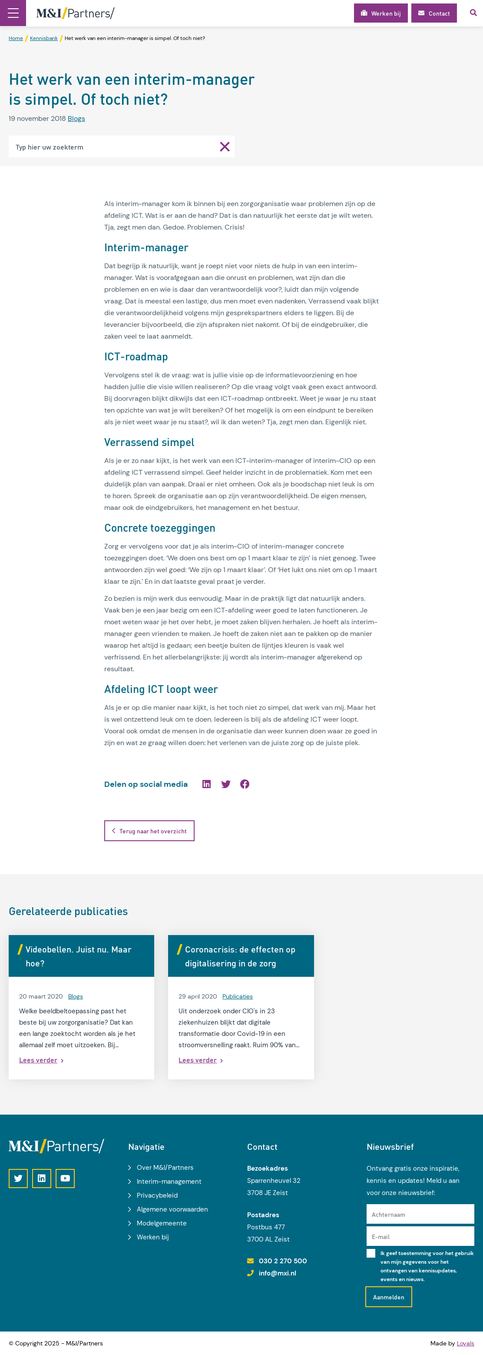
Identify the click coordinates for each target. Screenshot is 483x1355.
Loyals (465, 1343)
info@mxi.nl (277, 1273)
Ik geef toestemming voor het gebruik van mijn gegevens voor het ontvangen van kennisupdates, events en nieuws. (427, 1266)
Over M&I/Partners (165, 1167)
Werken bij (153, 1237)
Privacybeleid (157, 1195)
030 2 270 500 (283, 1261)
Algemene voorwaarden (172, 1209)
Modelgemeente (162, 1223)
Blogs (76, 118)
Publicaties (237, 996)
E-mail (381, 1236)
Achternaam (388, 1214)
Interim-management (169, 1181)
